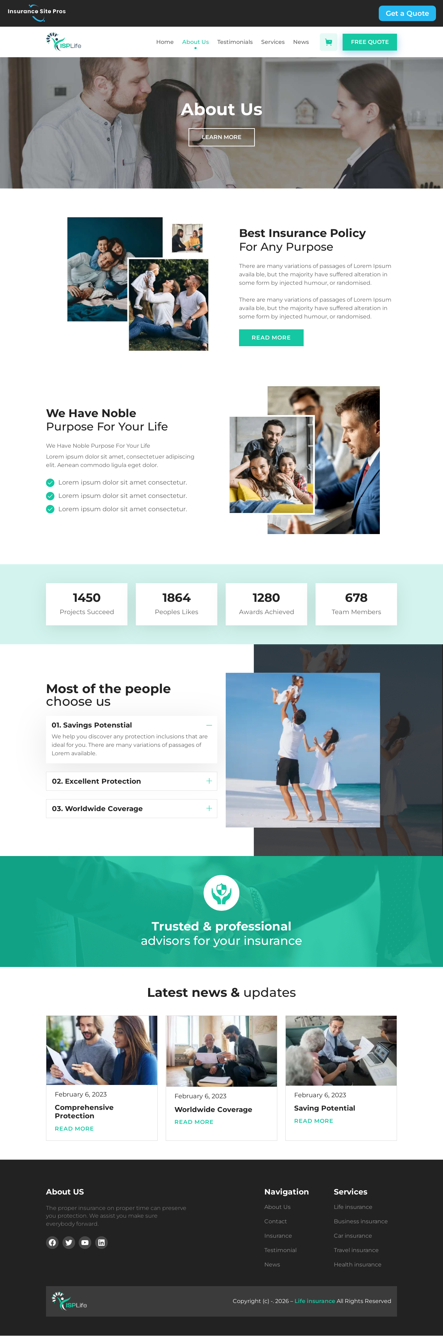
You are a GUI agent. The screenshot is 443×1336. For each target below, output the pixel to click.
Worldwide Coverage (213, 1109)
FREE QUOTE (370, 42)
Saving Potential (324, 1108)
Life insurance (315, 1301)
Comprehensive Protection (84, 1111)
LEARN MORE (222, 137)
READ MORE (271, 337)
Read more (77, 1129)
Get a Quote (407, 13)
